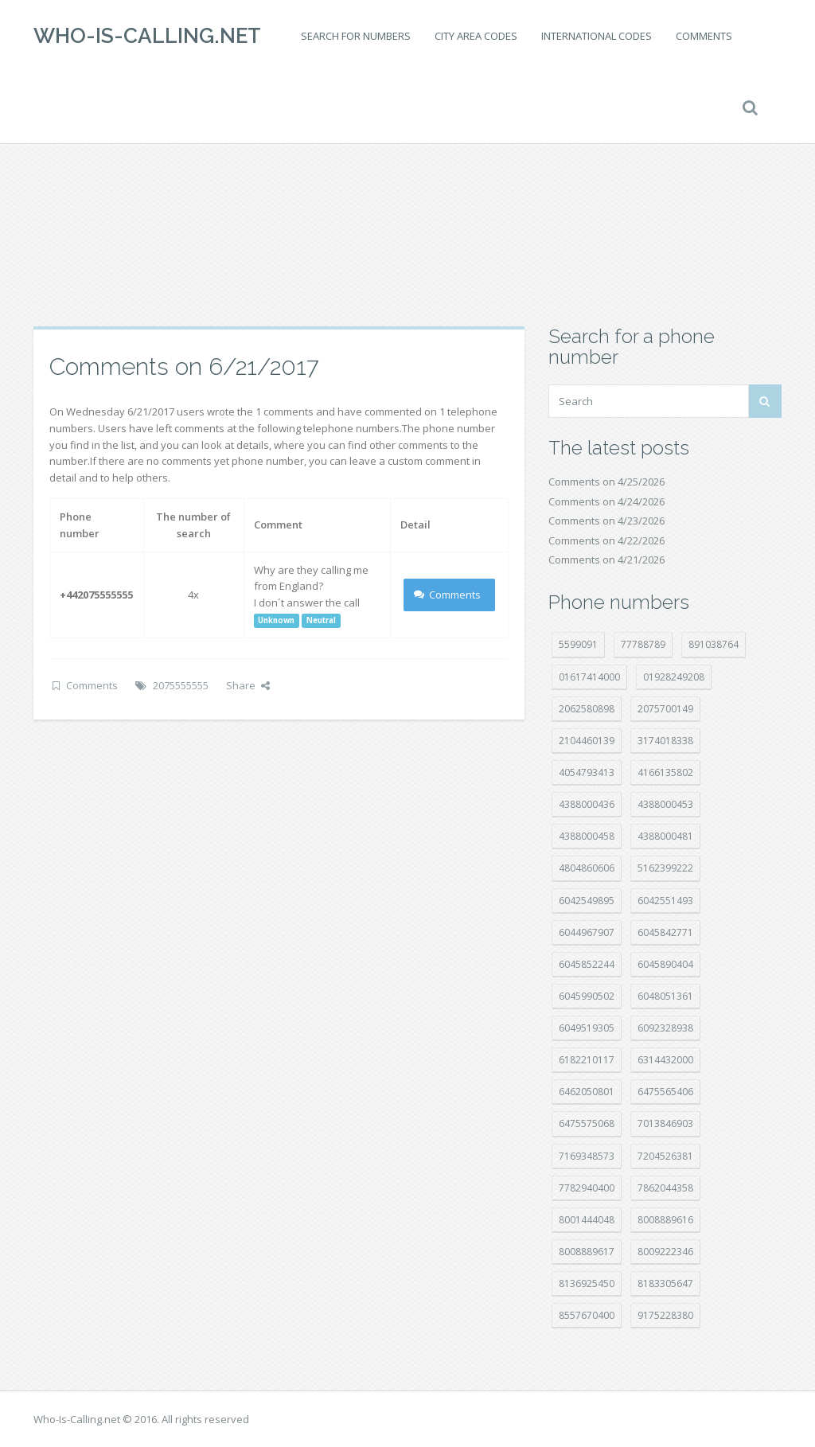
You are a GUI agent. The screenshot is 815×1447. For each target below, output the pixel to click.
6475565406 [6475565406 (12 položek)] (665, 1091)
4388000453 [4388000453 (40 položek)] (665, 804)
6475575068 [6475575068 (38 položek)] (586, 1123)
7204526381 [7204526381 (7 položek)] (665, 1156)
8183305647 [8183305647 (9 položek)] (665, 1283)
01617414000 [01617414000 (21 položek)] (589, 677)
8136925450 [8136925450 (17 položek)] (586, 1283)
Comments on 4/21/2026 (606, 559)
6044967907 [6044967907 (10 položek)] (586, 932)
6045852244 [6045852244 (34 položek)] (586, 964)
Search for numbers (356, 36)
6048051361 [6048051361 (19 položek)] (665, 996)
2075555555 (181, 685)
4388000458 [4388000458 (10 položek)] (586, 836)
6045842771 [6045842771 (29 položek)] (665, 932)
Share (248, 685)
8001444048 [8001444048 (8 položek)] (586, 1220)
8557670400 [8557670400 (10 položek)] (586, 1315)
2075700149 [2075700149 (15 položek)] (665, 709)
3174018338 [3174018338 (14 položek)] (665, 740)
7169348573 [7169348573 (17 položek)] (586, 1156)
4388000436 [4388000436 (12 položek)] (586, 804)
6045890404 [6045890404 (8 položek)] (665, 964)
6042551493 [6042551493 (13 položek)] (665, 900)
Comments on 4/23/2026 (606, 520)
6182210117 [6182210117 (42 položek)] (586, 1060)
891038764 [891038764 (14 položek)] (713, 644)
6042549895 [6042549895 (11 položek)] (586, 900)
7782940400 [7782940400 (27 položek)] (586, 1188)
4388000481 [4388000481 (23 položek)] (665, 836)
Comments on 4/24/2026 (606, 501)
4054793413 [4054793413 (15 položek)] (586, 772)
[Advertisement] (407, 199)
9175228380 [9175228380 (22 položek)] (665, 1315)
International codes (596, 36)
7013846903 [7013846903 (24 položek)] (665, 1123)
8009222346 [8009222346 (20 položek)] (665, 1251)
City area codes (476, 36)
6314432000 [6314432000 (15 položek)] (665, 1060)
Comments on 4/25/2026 (606, 481)
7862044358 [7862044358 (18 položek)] (665, 1188)
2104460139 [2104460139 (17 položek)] (586, 740)
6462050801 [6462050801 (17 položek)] (586, 1091)
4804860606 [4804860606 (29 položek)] (586, 868)
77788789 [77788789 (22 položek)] (643, 644)
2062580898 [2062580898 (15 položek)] (586, 709)
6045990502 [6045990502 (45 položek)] (586, 996)
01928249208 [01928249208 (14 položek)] (673, 677)
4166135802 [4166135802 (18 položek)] (665, 772)
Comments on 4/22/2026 (606, 540)
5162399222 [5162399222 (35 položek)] (665, 868)
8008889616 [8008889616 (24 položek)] (665, 1220)
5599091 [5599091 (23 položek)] (578, 644)
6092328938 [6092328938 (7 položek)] (665, 1028)
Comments (704, 36)
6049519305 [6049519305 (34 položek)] (586, 1028)
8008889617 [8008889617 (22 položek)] (586, 1251)
